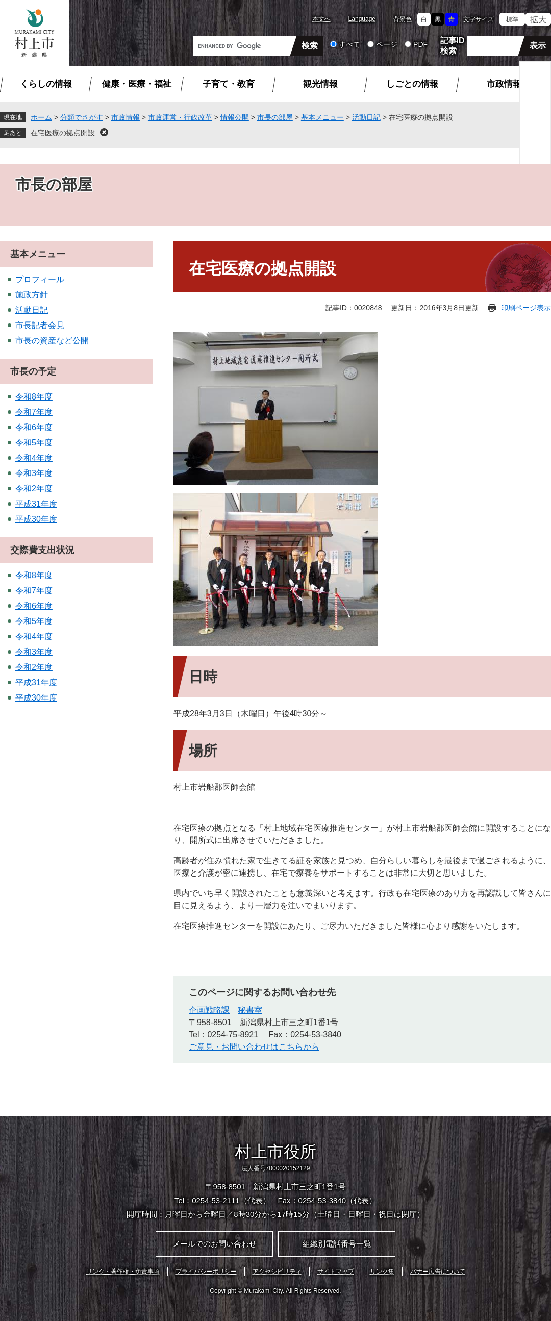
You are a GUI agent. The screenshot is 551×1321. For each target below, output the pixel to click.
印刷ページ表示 (526, 308)
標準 (512, 19)
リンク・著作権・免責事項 (123, 1271)
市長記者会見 (39, 325)
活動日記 (366, 117)
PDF (420, 44)
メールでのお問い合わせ (214, 1243)
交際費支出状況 (42, 550)
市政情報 (504, 84)
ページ (386, 44)
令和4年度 (34, 458)
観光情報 (320, 84)
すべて (349, 44)
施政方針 (31, 294)
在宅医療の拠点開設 (63, 133)
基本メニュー (322, 117)
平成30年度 (36, 519)
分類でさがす (81, 117)
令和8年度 (34, 396)
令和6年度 (34, 427)
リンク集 (382, 1271)
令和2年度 (34, 488)
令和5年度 (34, 442)
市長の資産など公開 (52, 340)
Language (361, 18)
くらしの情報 (46, 84)
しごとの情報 (412, 84)
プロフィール (39, 279)
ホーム (41, 117)
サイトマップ (335, 1271)
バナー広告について (437, 1271)
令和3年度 (34, 473)
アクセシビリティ (277, 1271)
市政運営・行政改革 (180, 117)
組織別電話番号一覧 (337, 1243)
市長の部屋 (275, 117)
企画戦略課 (209, 1010)
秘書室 (250, 1010)
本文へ (321, 18)
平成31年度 (36, 504)
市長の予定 (33, 371)
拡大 (538, 19)
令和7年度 (34, 412)
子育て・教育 (229, 84)
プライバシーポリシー (206, 1271)
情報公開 (234, 117)
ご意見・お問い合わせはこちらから (254, 1046)
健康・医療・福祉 (136, 84)
